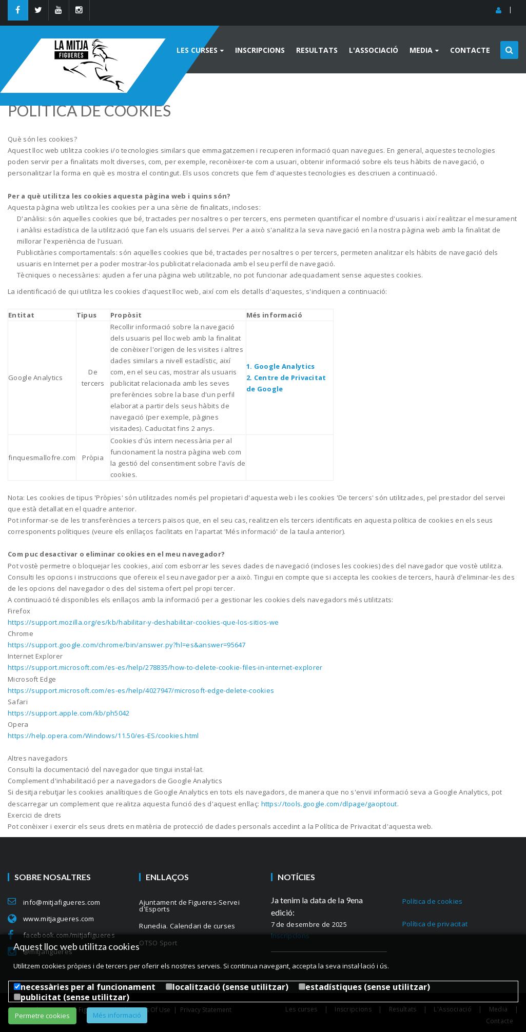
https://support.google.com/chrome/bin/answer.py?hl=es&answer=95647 (127, 644)
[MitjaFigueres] (99, 42)
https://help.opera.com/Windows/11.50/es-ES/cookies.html (103, 735)
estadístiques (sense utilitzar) (367, 986)
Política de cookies (432, 901)
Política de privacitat (435, 923)
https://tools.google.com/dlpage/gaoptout (329, 803)
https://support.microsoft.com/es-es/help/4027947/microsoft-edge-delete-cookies (141, 690)
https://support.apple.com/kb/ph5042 (69, 713)
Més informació (117, 1015)
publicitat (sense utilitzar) (75, 997)
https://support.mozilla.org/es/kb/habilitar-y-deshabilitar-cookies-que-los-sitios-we (143, 622)
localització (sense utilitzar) (230, 986)
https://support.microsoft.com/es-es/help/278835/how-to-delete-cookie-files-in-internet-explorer (165, 667)
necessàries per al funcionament (88, 986)
